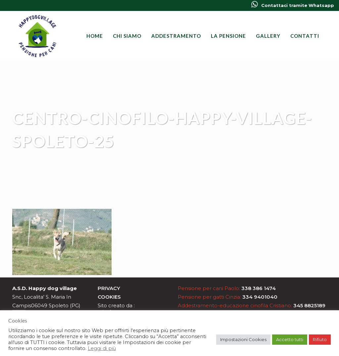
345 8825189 (309, 305)
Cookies (109, 297)
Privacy (109, 288)
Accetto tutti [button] (289, 339)
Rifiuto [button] (320, 339)
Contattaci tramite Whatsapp (292, 5)
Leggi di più (102, 348)
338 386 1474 (258, 288)
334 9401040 (259, 297)
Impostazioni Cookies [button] (243, 339)
